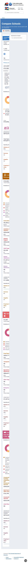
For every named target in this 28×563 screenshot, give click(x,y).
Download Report (8, 87)
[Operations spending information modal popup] (5, 316)
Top (25, 560)
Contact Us (16, 558)
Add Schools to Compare (15, 35)
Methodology (8, 558)
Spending (6, 30)
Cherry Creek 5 (7, 62)
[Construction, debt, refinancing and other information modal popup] (9, 437)
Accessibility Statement (19, 557)
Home (3, 17)
